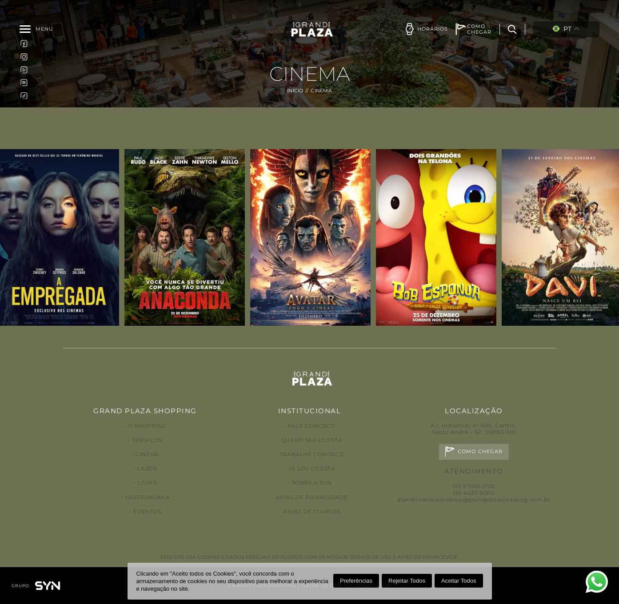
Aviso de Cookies (311, 511)
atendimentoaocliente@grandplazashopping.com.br (473, 499)
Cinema (147, 454)
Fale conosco (311, 425)
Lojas (147, 482)
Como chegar (480, 451)
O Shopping (147, 425)
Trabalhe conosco (312, 454)
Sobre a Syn (312, 482)
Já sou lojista (311, 468)
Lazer (147, 468)
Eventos (147, 511)
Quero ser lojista (311, 440)
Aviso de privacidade (312, 497)
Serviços (147, 440)
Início (295, 91)
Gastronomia (147, 497)
